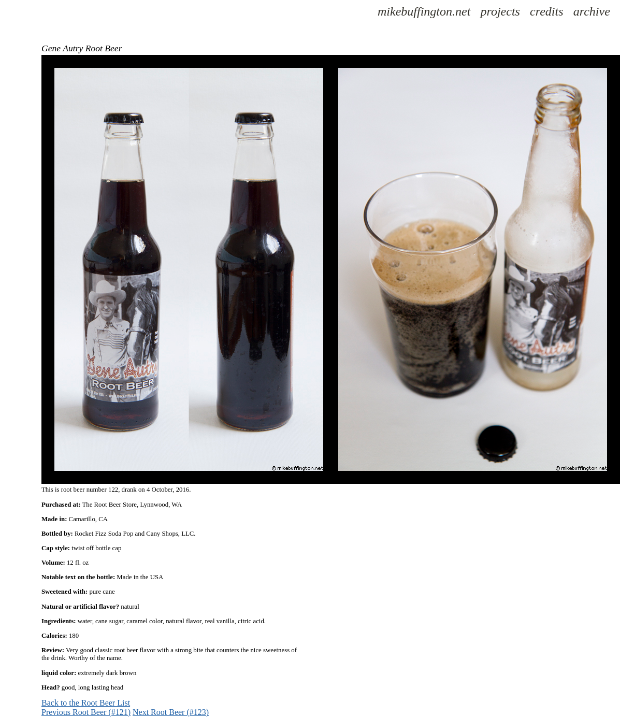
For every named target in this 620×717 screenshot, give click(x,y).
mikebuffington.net (424, 11)
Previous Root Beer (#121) (86, 712)
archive (591, 11)
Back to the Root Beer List (85, 702)
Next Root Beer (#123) (171, 712)
